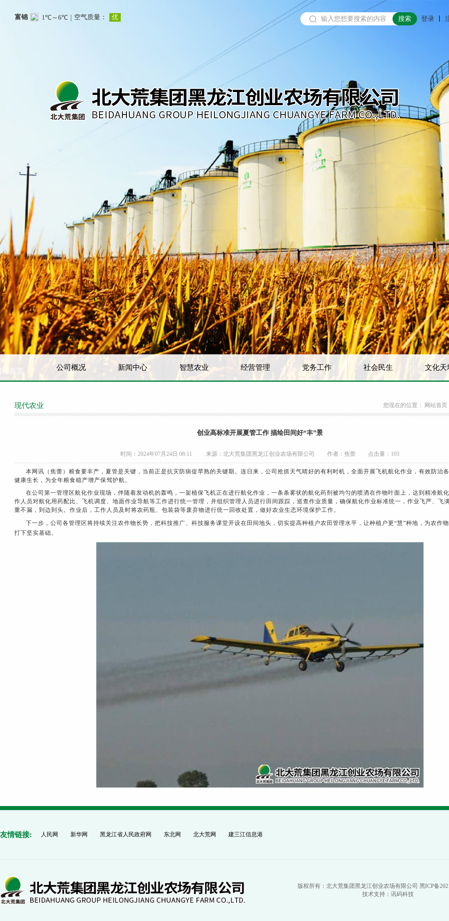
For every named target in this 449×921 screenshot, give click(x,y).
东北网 (172, 834)
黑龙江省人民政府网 (125, 834)
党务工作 (317, 367)
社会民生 (378, 367)
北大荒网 (204, 834)
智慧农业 (194, 367)
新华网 (79, 834)
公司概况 (71, 367)
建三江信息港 (245, 834)
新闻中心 (132, 367)
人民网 (49, 834)
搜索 (404, 18)
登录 (427, 19)
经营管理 (255, 367)
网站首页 (435, 405)
